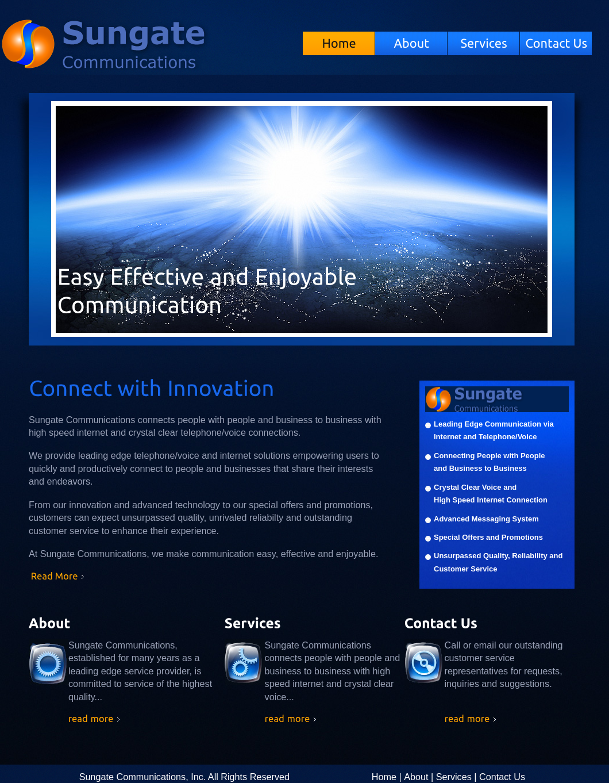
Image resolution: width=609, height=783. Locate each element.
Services (454, 777)
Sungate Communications (151, 50)
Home (384, 777)
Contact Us (502, 777)
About (416, 777)
